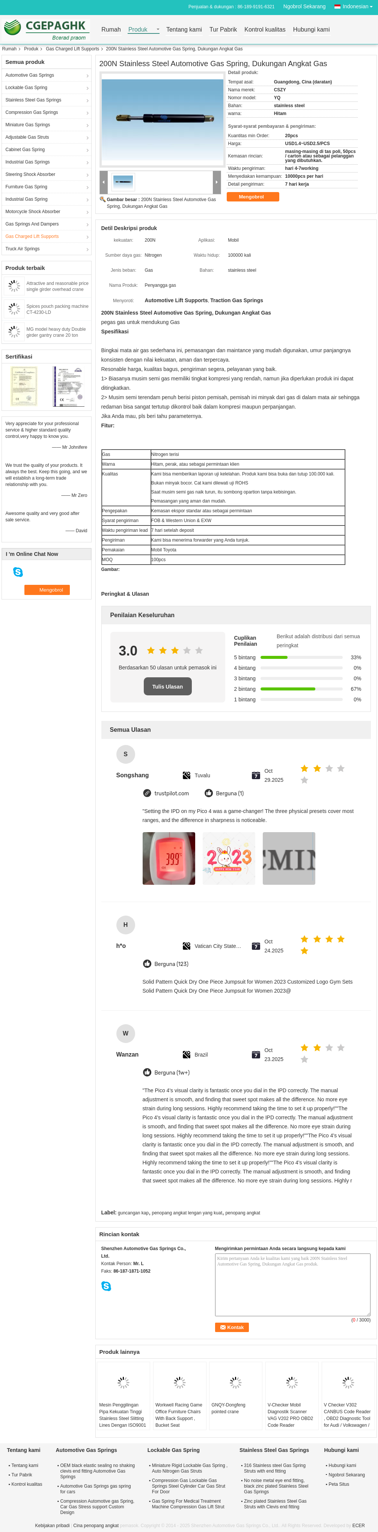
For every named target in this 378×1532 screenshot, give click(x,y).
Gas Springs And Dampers (32, 224)
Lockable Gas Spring (26, 87)
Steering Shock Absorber (31, 174)
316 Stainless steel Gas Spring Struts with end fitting (275, 1468)
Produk (138, 30)
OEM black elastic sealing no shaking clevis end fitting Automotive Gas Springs (97, 1471)
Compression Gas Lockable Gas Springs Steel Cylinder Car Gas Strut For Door (188, 1486)
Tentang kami (184, 30)
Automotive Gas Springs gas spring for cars (95, 1489)
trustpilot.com (172, 793)
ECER (358, 1525)
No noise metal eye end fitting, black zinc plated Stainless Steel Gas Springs (276, 1486)
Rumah (111, 30)
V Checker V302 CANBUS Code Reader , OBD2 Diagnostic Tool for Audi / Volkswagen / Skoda (347, 1418)
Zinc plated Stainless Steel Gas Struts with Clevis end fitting (275, 1504)
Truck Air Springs (23, 248)
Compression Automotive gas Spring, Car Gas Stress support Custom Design (97, 1507)
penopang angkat (242, 1213)
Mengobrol (256, 197)
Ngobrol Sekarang (304, 6)
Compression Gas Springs (32, 112)
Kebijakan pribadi (52, 1525)
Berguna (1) (230, 793)
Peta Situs (339, 1484)
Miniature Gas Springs (28, 124)
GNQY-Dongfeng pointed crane (228, 1408)
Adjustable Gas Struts (27, 137)
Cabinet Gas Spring (25, 149)
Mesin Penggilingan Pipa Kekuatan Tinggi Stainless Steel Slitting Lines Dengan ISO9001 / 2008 (122, 1418)
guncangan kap (133, 1213)
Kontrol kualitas (264, 30)
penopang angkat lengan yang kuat (187, 1213)
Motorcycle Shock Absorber (33, 211)
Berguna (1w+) (172, 1073)
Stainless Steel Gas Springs (34, 100)
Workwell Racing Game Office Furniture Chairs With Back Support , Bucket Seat (178, 1415)
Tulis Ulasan (167, 687)
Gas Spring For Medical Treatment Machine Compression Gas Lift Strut (188, 1504)
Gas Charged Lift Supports (72, 48)
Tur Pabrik (223, 30)
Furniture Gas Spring (26, 186)
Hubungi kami (311, 30)
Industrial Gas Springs (28, 162)
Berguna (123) (171, 964)
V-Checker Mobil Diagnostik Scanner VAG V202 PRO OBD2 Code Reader (290, 1415)
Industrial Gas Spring (27, 199)
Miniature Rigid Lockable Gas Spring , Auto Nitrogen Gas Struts (189, 1468)
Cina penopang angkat (96, 1525)
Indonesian (360, 5)
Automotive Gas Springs (30, 75)
